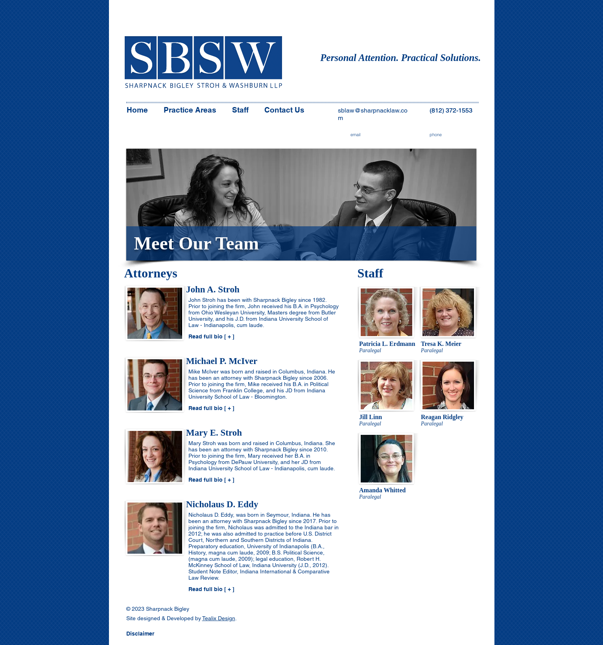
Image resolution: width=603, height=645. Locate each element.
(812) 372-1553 (451, 110)
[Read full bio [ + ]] (214, 336)
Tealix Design (218, 618)
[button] (152, 634)
